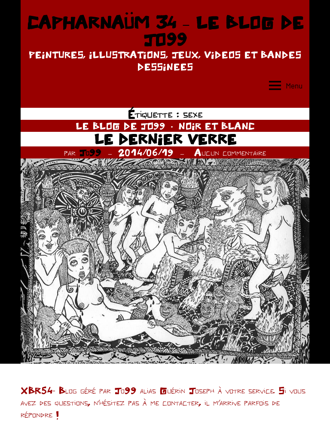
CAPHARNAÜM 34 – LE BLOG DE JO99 (165, 31)
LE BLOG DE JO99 (120, 126)
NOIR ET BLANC (216, 126)
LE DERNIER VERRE (165, 139)
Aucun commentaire (230, 152)
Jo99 (90, 152)
